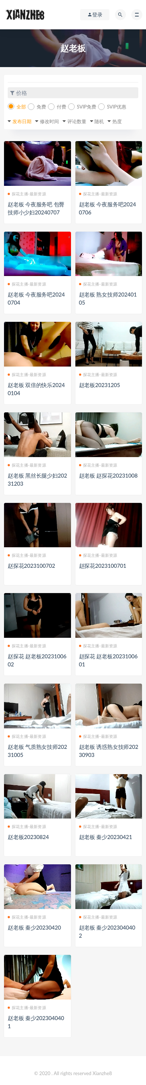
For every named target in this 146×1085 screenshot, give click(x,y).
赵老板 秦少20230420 (34, 927)
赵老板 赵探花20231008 (108, 475)
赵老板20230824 (28, 837)
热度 (117, 121)
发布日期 (21, 121)
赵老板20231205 (99, 385)
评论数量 (76, 121)
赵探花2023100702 (31, 565)
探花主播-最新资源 (27, 193)
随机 (99, 121)
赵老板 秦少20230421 (105, 837)
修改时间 (49, 121)
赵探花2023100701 (102, 565)
